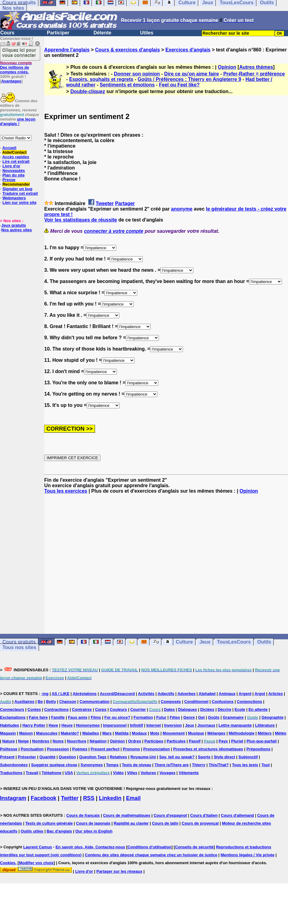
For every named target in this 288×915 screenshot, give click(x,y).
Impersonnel (114, 725)
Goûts (214, 717)
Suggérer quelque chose (54, 765)
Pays (223, 741)
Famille (58, 717)
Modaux (139, 733)
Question (67, 757)
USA (69, 772)
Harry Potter (34, 725)
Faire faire (38, 717)
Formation (143, 717)
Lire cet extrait (16, 161)
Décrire (224, 709)
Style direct (224, 757)
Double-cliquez (87, 91)
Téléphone (51, 772)
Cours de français (83, 815)
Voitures (148, 772)
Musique (196, 733)
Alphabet (207, 693)
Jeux (204, 641)
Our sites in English (93, 831)
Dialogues (187, 709)
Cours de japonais (93, 823)
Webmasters (14, 198)
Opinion (227, 67)
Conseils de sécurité (194, 847)
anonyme (181, 208)
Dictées (207, 709)
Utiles (146, 32)
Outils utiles (32, 831)
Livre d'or (11, 166)
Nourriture (76, 741)
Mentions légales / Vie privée (248, 855)
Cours (7, 32)
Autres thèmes (256, 67)
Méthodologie (242, 733)
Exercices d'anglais (187, 49)
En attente (258, 709)
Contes (34, 709)
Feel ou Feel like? (179, 84)
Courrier (138, 709)
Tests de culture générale (49, 823)
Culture (184, 641)
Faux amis (77, 717)
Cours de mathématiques (126, 815)
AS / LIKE (61, 693)
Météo (280, 733)
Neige (23, 741)
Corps (101, 709)
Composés (171, 701)
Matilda (121, 733)
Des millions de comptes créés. (16, 67)
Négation (98, 741)
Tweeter (105, 203)
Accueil (9, 147)
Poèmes (79, 749)
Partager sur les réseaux (119, 871)
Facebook (43, 798)
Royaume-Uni (143, 757)
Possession (58, 749)
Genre (189, 717)
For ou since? (117, 717)
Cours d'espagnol (170, 815)
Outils (264, 641)
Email (133, 798)
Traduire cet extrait (20, 193)
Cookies (8, 863)
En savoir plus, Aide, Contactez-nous (90, 847)
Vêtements (189, 772)
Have (53, 725)
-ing (44, 693)
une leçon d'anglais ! (17, 121)
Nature (8, 741)
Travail (32, 772)
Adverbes (186, 693)
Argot (260, 693)
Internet (153, 725)
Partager (125, 203)
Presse (9, 179)
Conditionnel (196, 701)
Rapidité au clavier (131, 823)
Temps (112, 765)
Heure (67, 725)
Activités (146, 693)
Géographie (272, 717)
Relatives (118, 757)
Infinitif (136, 725)
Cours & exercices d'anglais (127, 49)
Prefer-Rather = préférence (254, 73)
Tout (266, 765)
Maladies (90, 733)
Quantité (47, 757)
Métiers (265, 733)
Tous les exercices (65, 491)
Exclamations (13, 717)
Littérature (265, 725)
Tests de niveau (136, 765)
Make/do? (70, 733)
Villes (132, 772)
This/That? (219, 765)
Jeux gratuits (13, 225)
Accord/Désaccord (117, 693)
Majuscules (47, 733)
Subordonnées (14, 765)
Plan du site (13, 175)
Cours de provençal (200, 823)
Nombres (40, 741)
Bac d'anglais (59, 831)
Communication (94, 701)
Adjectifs (166, 693)
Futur (161, 717)
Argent (245, 693)
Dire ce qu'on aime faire (191, 73)
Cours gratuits (19, 641)
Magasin (8, 733)
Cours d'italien (204, 815)
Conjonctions (249, 701)
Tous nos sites (19, 647)
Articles (275, 693)
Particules (176, 741)
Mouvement (173, 733)
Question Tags (92, 757)
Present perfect (105, 749)
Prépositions (258, 749)
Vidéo (118, 772)
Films (96, 717)
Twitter (70, 798)
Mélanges (216, 733)
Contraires (82, 709)
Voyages (168, 772)
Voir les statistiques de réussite (80, 219)
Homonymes (88, 725)
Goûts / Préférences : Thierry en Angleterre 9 (189, 79)
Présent (7, 757)
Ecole (240, 709)
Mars (106, 733)
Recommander (16, 184)
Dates (169, 709)
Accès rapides (15, 157)
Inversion (173, 725)
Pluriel (237, 741)
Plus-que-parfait (262, 741)
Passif (194, 741)
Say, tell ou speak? (177, 757)
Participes (153, 741)
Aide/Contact (14, 152)
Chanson (67, 701)
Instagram (13, 798)
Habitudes (9, 725)
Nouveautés (13, 170)
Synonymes (91, 765)
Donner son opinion (137, 73)
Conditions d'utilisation (149, 847)
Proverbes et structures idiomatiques (208, 749)
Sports (204, 757)
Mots (154, 733)
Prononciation (156, 749)
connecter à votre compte (113, 231)
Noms (58, 741)
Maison (26, 733)
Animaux (227, 693)
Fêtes (175, 717)
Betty (51, 701)
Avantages (11, 81)
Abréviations (85, 693)
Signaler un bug (17, 189)
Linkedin (110, 798)
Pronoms (131, 749)
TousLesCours (234, 641)
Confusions (223, 701)
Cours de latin (165, 823)
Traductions (11, 772)
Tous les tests (245, 765)
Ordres (134, 741)
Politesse (8, 749)
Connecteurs (12, 709)
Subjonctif (248, 757)
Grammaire (233, 717)
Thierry (198, 765)
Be (40, 701)
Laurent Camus (37, 847)
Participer (58, 32)
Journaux (206, 725)
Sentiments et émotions (127, 84)
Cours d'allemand (237, 815)
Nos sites (13, 8)
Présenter (27, 757)
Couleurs (118, 709)
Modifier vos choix (36, 863)
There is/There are (172, 765)
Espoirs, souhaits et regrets (101, 79)
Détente (102, 32)
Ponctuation (32, 749)
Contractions (56, 709)
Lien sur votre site (19, 202)
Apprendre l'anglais (67, 49)
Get (201, 717)
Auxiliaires (24, 701)
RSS (88, 798)
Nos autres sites (16, 230)
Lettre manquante (235, 725)
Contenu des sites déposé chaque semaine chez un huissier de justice (151, 855)
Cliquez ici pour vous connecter (19, 52)
